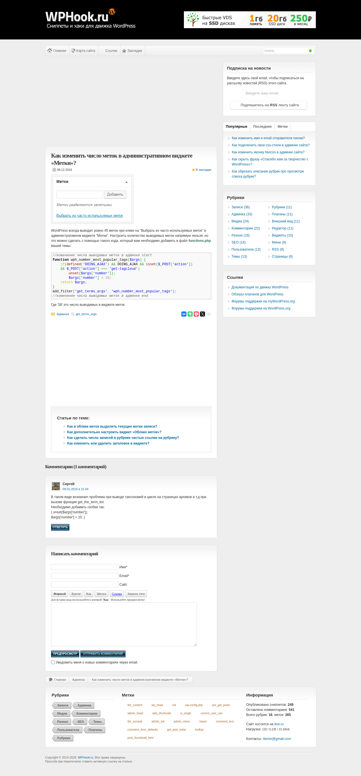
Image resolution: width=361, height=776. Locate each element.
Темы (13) (239, 256)
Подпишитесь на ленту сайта (270, 105)
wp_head (157, 713)
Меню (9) (279, 242)
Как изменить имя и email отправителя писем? (268, 138)
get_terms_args (86, 314)
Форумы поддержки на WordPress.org (261, 308)
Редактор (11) (282, 228)
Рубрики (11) (282, 207)
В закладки (203, 169)
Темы (97, 730)
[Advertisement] (131, 101)
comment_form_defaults (142, 738)
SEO (80, 730)
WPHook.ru (85, 766)
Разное (62, 730)
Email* (124, 576)
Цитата (101, 593)
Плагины (95, 738)
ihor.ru (279, 733)
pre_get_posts (221, 713)
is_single (185, 721)
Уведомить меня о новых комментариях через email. (97, 671)
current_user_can (212, 721)
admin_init (157, 729)
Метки (283, 127)
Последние (262, 127)
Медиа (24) (240, 221)
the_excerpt (134, 729)
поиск (203, 729)
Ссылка (117, 593)
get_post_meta (176, 738)
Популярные (236, 127)
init (174, 713)
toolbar (199, 738)
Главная (59, 51)
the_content (134, 713)
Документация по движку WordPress (260, 287)
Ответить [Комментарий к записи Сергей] (60, 527)
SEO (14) (239, 242)
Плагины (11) (282, 214)
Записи (62, 713)
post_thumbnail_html (140, 746)
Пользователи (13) (246, 249)
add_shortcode (161, 721)
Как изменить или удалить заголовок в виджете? (108, 443)
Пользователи (68, 738)
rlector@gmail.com (277, 747)
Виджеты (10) (282, 235)
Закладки (134, 51)
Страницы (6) (282, 256)
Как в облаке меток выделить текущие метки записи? (112, 426)
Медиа (62, 722)
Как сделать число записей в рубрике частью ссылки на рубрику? (123, 438)
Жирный (59, 593)
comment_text (225, 729)
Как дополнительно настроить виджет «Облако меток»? (114, 432)
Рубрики (63, 746)
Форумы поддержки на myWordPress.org (263, 301)
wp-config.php (194, 713)
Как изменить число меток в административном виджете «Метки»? (140, 688)
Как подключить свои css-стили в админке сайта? (271, 145)
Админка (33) (242, 214)
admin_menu (182, 729)
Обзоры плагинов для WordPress (257, 294)
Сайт (123, 585)
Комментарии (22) (246, 228)
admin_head (135, 721)
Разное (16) (241, 235)
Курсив (76, 593)
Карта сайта (85, 51)
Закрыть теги (136, 593)
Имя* (123, 567)
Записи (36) (241, 207)
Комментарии (86, 722)
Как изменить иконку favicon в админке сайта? (268, 152)
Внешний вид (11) (286, 221)
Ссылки (111, 51)
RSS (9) (278, 249)
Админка (63, 314)
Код (88, 593)
